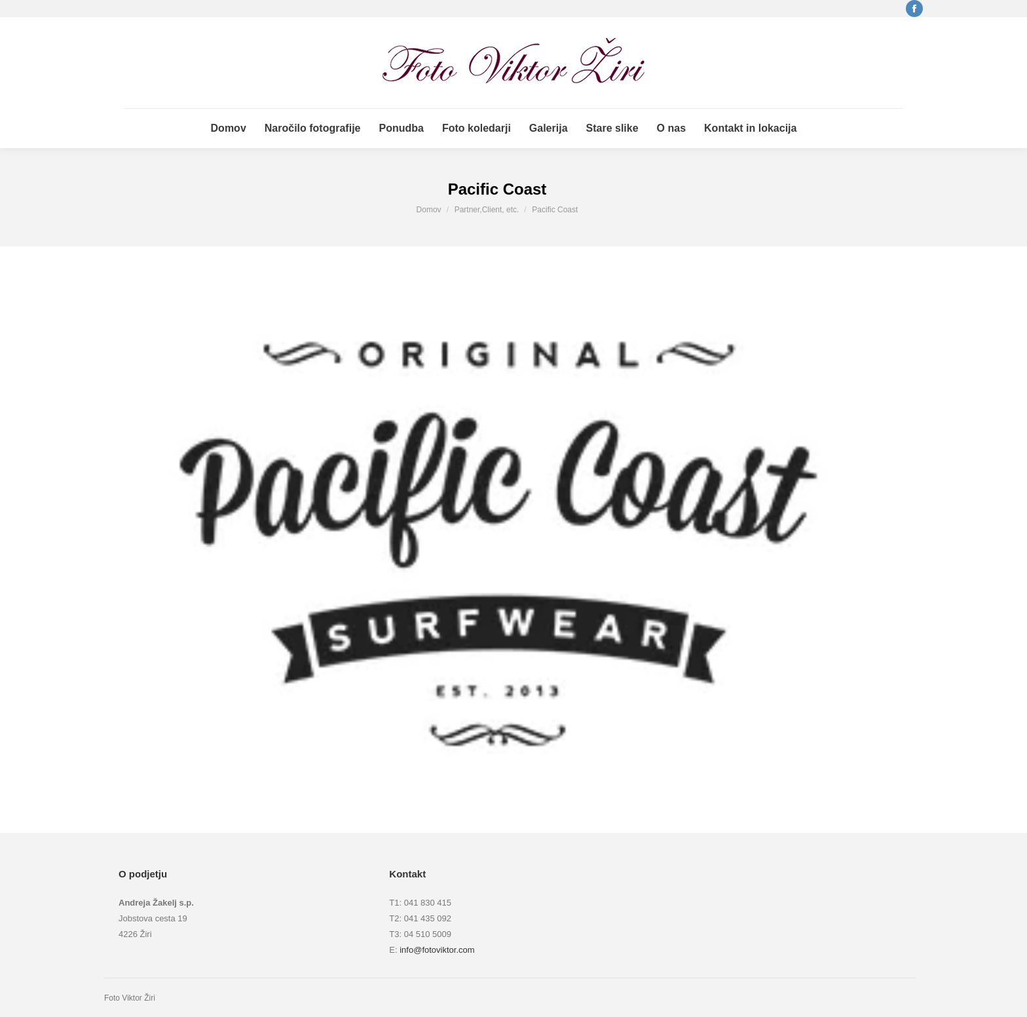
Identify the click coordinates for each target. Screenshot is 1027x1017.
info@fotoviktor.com (437, 950)
